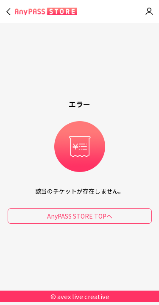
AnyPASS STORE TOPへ (79, 216)
